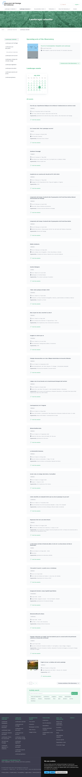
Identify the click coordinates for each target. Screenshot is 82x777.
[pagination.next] (36, 683)
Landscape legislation (10, 64)
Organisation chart (61, 742)
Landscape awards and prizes (11, 72)
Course (60, 696)
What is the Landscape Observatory (59, 723)
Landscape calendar (24, 29)
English (77, 4)
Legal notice (28, 772)
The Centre (32, 721)
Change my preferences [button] (61, 772)
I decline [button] (52, 772)
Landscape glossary (10, 77)
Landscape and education (9, 47)
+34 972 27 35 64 (23, 769)
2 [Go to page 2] (33, 683)
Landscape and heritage (11, 43)
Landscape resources (12, 29)
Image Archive (32, 732)
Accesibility (21, 772)
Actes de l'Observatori (36, 696)
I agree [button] (46, 772)
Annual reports (60, 739)
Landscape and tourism (11, 55)
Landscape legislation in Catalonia (5, 747)
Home (3, 29)
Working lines (59, 730)
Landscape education (10, 68)
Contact (72, 717)
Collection (31, 724)
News (57, 732)
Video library (32, 729)
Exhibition (33, 698)
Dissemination (68, 696)
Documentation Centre (33, 718)
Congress (54, 696)
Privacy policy (5, 772)
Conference (46, 696)
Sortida (71, 698)
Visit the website (36, 119)
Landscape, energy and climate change (11, 60)
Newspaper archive (34, 727)
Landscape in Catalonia (5, 718)
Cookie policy (13, 772)
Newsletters (46, 725)
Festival (40, 698)
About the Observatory (59, 718)
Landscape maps (6, 730)
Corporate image (60, 745)
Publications (46, 717)
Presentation (47, 698)
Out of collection (47, 723)
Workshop (33, 700)
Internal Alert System (38, 772)
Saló (59, 698)
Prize (54, 698)
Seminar (65, 698)
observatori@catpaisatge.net (36, 769)
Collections (45, 720)
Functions (58, 727)
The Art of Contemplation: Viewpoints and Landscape (55, 46)
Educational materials (12, 52)
